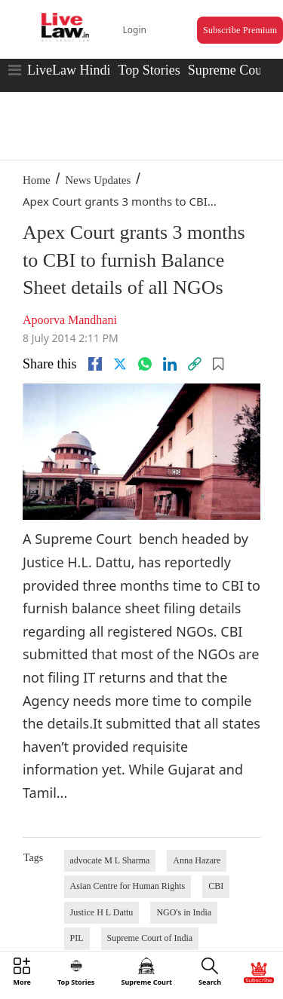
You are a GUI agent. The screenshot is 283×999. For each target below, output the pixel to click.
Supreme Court (229, 70)
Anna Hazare (196, 860)
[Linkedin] (170, 364)
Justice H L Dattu (102, 912)
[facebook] (95, 364)
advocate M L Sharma (110, 860)
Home (37, 180)
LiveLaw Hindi (68, 70)
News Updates (98, 180)
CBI (215, 886)
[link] (194, 364)
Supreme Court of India (150, 938)
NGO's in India (183, 912)
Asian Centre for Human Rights (128, 886)
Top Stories (149, 70)
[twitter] (120, 364)
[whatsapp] (145, 364)
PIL (77, 938)
